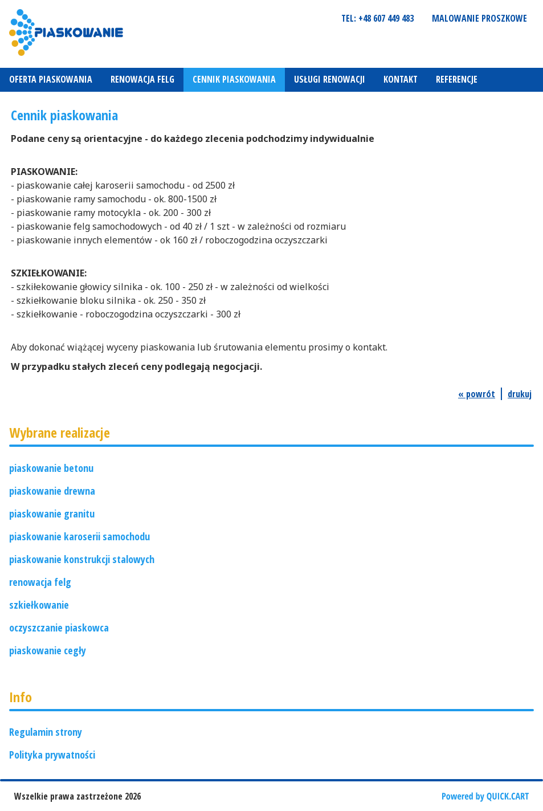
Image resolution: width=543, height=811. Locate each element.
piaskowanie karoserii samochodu (79, 536)
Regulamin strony (45, 732)
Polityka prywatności (52, 754)
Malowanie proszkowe (479, 18)
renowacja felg (40, 582)
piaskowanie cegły (47, 650)
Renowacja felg (142, 79)
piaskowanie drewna (52, 491)
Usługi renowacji (329, 79)
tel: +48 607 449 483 (377, 18)
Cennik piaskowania (234, 79)
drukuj (520, 394)
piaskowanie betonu (51, 468)
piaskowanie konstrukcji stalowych (81, 559)
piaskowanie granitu (52, 513)
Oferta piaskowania (50, 79)
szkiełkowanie (39, 605)
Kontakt (400, 79)
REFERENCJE (456, 79)
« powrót (476, 394)
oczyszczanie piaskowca (59, 627)
